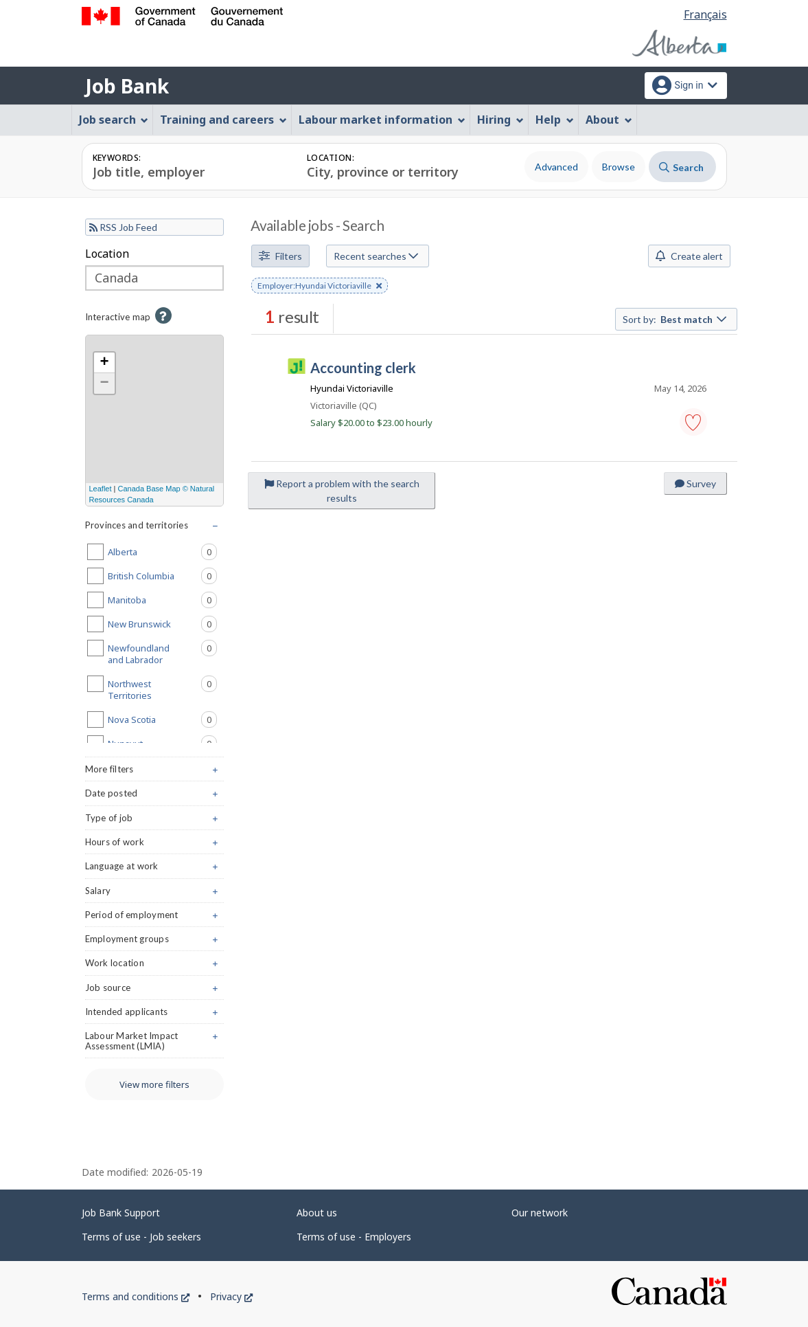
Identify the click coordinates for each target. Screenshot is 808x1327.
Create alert (689, 256)
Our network (539, 1212)
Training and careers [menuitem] (223, 119)
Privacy (231, 1296)
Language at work (154, 869)
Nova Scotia (163, 719)
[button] (693, 422)
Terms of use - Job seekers (141, 1236)
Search (681, 167)
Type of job (154, 820)
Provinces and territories (154, 528)
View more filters (154, 1084)
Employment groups (154, 941)
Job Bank (127, 86)
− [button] (104, 383)
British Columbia (163, 576)
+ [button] (104, 363)
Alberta (163, 552)
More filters (154, 772)
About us (317, 1212)
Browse (618, 166)
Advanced (556, 166)
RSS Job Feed (123, 227)
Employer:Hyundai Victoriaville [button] (319, 286)
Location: (330, 158)
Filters (280, 256)
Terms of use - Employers (354, 1236)
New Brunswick (163, 624)
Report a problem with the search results (341, 491)
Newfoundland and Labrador (163, 653)
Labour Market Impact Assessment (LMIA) (154, 1044)
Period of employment (154, 917)
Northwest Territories (163, 689)
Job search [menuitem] (114, 119)
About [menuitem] (609, 119)
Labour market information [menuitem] (382, 119)
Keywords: (117, 158)
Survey (695, 483)
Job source (154, 990)
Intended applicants (154, 1014)
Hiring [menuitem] (500, 119)
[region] (154, 420)
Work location (154, 965)
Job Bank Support (121, 1212)
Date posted (154, 796)
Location (107, 253)
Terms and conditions (135, 1296)
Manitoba (163, 600)
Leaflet (100, 488)
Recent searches (376, 256)
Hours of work (154, 845)
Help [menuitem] (554, 119)
